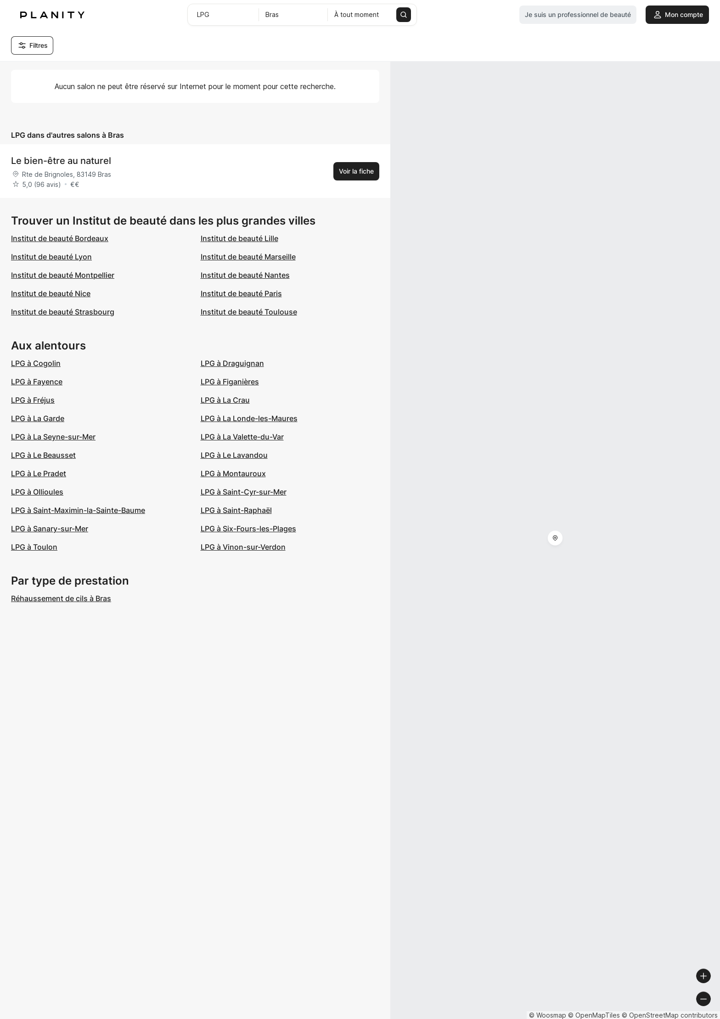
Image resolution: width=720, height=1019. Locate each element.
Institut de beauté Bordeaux (59, 238)
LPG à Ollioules (37, 491)
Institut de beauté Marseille (248, 256)
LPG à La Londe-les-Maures (249, 418)
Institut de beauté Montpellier (62, 275)
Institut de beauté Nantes (245, 275)
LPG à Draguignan (232, 363)
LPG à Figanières (230, 381)
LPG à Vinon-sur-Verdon (243, 547)
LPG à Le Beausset (43, 455)
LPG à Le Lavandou (234, 455)
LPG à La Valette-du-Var (242, 436)
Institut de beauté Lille (239, 238)
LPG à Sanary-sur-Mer (49, 528)
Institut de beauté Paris (241, 293)
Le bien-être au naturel (61, 160)
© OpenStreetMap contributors (670, 1015)
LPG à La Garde (37, 418)
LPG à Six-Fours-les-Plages (248, 528)
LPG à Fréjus (33, 400)
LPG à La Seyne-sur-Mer (53, 436)
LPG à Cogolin (36, 363)
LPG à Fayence (36, 381)
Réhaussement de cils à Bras (61, 598)
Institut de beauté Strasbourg (62, 311)
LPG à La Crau (225, 400)
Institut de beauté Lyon (51, 256)
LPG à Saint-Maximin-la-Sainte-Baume (78, 510)
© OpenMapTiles (594, 1015)
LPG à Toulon (34, 547)
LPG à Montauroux (233, 473)
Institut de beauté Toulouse (249, 311)
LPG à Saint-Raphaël (236, 510)
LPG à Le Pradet (38, 473)
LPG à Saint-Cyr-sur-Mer (244, 491)
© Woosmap (547, 1015)
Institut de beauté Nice (50, 293)
